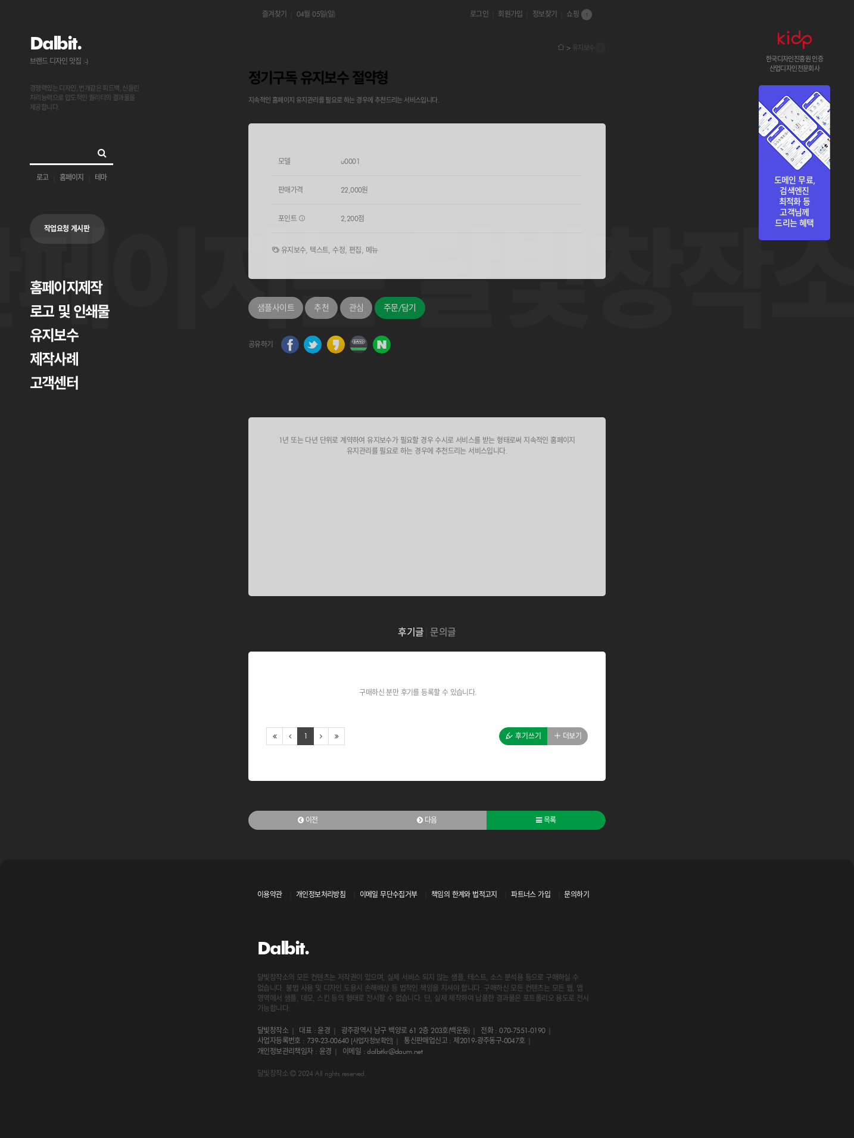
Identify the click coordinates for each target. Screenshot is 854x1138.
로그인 (479, 14)
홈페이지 (71, 177)
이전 (308, 819)
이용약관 (269, 894)
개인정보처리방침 (320, 894)
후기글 (410, 632)
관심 (356, 307)
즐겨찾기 (274, 14)
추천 (321, 307)
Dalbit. (55, 43)
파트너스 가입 (530, 894)
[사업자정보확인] (372, 1041)
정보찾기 (544, 14)
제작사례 (54, 359)
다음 (427, 819)
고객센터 (54, 383)
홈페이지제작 (66, 287)
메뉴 (372, 250)
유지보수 (54, 335)
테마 (101, 177)
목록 (546, 819)
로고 (42, 177)
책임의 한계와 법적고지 (464, 894)
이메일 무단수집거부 (388, 894)
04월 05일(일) (316, 14)
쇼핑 (579, 14)
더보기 (567, 735)
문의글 (443, 632)
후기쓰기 (523, 735)
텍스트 (319, 250)
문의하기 (576, 894)
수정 (338, 250)
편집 (355, 250)
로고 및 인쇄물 (70, 311)
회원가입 (510, 14)
